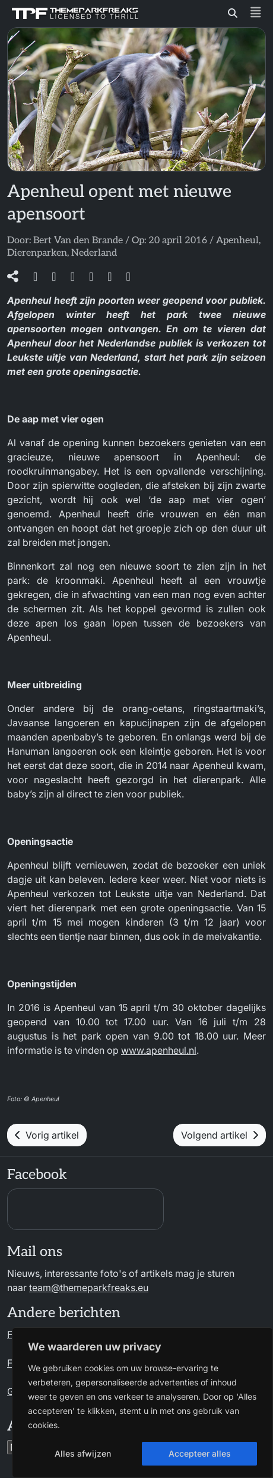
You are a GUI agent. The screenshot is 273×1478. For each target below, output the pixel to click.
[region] (142, 1402)
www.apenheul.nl (158, 1050)
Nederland (94, 253)
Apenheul (237, 240)
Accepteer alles (200, 1453)
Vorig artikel (47, 1135)
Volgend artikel (219, 1135)
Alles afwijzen (83, 1453)
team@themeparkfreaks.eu (88, 1287)
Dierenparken (37, 253)
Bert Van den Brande (78, 240)
